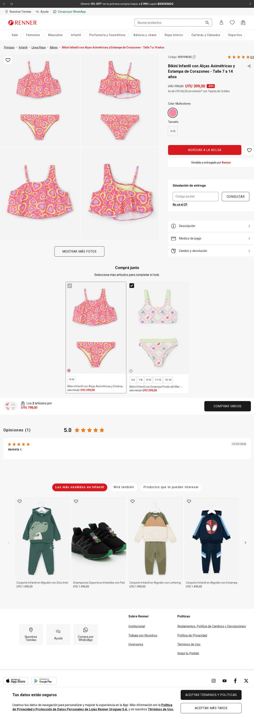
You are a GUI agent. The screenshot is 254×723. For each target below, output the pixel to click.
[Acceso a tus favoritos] (232, 22)
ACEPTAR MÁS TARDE (211, 708)
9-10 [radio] (172, 131)
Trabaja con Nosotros (142, 635)
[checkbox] (69, 285)
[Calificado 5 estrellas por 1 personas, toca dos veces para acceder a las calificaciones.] (241, 57)
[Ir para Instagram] (213, 680)
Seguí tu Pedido (188, 653)
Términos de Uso (188, 644)
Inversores (135, 644)
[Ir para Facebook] (235, 680)
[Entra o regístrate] (221, 22)
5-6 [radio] (133, 379)
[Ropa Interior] (174, 35)
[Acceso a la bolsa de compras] (243, 22)
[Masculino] (55, 35)
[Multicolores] (172, 112)
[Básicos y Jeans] (145, 35)
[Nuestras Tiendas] (31, 634)
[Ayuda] (58, 634)
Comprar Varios (228, 406)
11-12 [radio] (158, 379)
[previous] (8, 542)
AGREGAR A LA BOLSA (205, 150)
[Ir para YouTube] (224, 680)
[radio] (172, 112)
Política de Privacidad (192, 635)
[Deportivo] (235, 35)
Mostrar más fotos (79, 251)
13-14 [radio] (168, 379)
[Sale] (15, 35)
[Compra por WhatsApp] (86, 634)
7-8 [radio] (140, 379)
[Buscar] (205, 22)
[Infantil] (76, 35)
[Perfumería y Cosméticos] (107, 35)
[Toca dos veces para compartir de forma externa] (249, 66)
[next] (245, 542)
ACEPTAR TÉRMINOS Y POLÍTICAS (211, 695)
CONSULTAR (235, 196)
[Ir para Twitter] (246, 680)
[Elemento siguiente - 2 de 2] (250, 4)
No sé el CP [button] (180, 204)
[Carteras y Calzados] (206, 35)
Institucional (136, 626)
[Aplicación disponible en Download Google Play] (44, 681)
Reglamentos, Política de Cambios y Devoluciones (211, 626)
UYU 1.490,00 (24, 586)
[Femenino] (33, 35)
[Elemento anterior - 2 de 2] (4, 4)
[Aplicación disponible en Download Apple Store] (15, 681)
